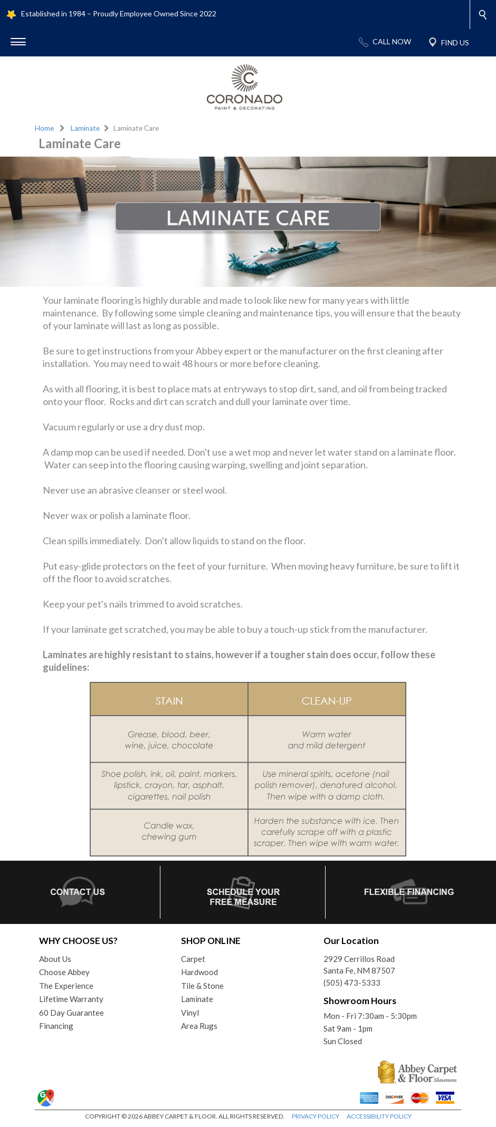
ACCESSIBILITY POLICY (379, 1116)
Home (44, 128)
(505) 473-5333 (351, 982)
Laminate (85, 128)
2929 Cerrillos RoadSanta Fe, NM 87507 (359, 965)
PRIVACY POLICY (315, 1116)
